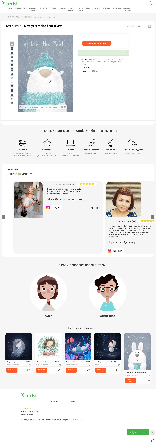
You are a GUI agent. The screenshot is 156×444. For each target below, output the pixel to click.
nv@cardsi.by (26, 408)
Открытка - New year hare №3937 (137, 372)
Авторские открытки (23, 17)
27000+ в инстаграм (132, 153)
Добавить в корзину (11, 370)
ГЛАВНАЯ (10, 17)
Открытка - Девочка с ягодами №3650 (18, 362)
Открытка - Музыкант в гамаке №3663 (78, 362)
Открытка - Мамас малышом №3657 (48, 362)
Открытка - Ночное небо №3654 (107, 362)
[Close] (127, 53)
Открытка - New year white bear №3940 (44, 17)
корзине (107, 53)
